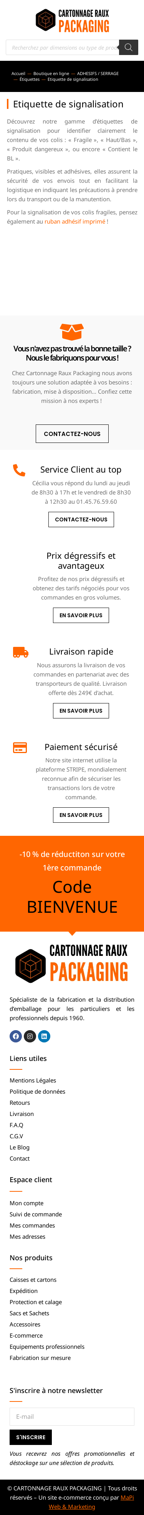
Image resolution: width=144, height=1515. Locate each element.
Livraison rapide (81, 651)
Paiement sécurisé (81, 746)
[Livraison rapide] (19, 652)
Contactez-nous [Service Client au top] (81, 519)
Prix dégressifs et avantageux (81, 560)
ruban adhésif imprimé (75, 221)
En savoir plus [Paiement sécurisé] (81, 815)
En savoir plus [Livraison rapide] (81, 711)
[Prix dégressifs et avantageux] (19, 556)
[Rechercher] (128, 47)
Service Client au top (81, 469)
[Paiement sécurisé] (19, 748)
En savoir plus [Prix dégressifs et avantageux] (81, 615)
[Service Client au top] (19, 470)
